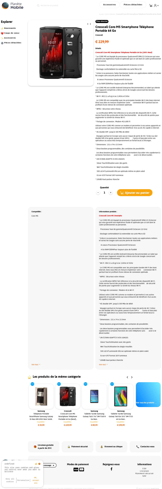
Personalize (23, 480)
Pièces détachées (135, 6)
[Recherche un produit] (65, 5)
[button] (87, 24)
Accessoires (115, 6)
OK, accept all (36, 480)
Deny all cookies (10, 480)
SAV (144, 473)
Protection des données (60, 486)
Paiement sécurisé (144, 471)
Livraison (144, 468)
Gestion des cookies (84, 486)
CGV (144, 466)
